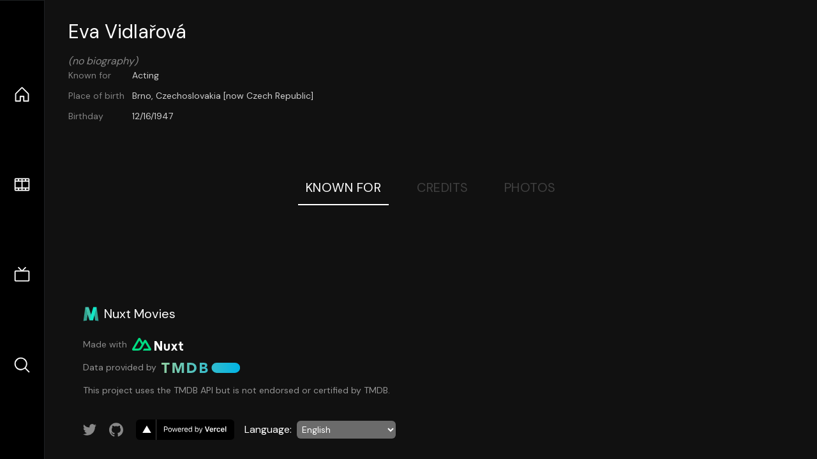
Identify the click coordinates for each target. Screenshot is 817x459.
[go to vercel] (185, 429)
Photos (530, 187)
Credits (442, 187)
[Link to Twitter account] (90, 430)
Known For (344, 187)
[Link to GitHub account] (116, 430)
